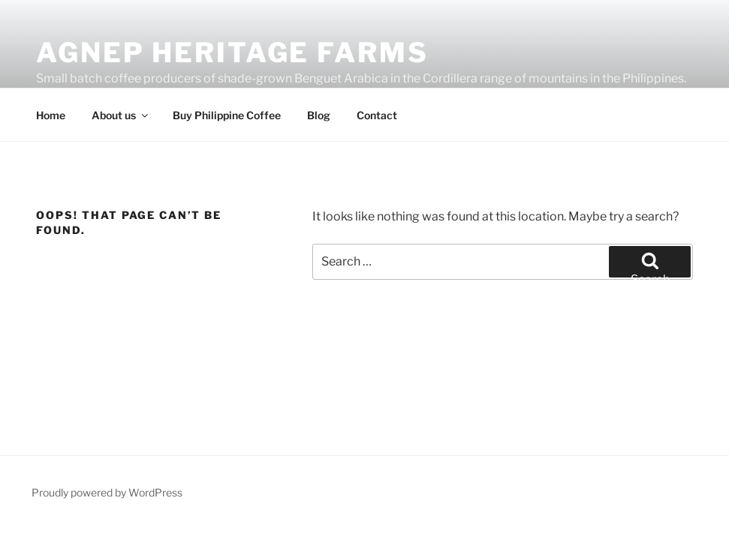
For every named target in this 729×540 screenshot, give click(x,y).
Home (50, 115)
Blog (318, 115)
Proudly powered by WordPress (107, 492)
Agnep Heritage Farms (232, 52)
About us (121, 115)
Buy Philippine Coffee (227, 115)
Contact (377, 115)
